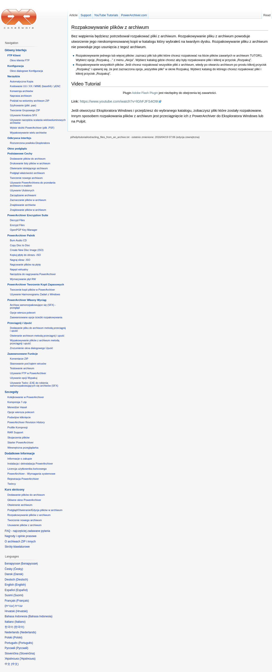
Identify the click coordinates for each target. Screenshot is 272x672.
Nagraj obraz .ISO (20, 259)
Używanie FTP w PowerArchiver (28, 373)
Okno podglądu (17, 148)
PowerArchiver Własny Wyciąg (26, 300)
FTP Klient (13, 55)
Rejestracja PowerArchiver (23, 478)
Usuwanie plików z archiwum (24, 525)
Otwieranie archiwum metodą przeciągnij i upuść (37, 335)
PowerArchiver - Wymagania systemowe (31, 473)
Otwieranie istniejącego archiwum (29, 168)
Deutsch (22, 579)
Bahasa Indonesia (40, 616)
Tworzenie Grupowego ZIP (25, 110)
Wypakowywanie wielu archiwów (28, 132)
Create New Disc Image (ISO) (26, 250)
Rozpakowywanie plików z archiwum (110, 27)
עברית (9, 605)
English (20, 584)
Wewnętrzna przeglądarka (22, 447)
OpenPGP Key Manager (23, 229)
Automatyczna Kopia (21, 81)
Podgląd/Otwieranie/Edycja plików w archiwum (34, 510)
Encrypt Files (17, 225)
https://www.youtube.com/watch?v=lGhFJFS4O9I (119, 101)
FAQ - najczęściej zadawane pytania (27, 531)
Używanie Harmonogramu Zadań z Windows (35, 294)
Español (22, 590)
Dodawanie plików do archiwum (27, 158)
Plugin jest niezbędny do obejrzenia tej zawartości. (170, 93)
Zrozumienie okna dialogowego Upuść (31, 348)
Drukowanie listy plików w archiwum (30, 163)
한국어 (19, 627)
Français (22, 600)
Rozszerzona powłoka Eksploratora (30, 143)
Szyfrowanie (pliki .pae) (23, 105)
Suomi (18, 595)
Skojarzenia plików (18, 437)
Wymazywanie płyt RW (23, 279)
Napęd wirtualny (19, 269)
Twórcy (11, 483)
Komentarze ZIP (19, 358)
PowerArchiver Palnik (21, 235)
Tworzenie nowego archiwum (26, 178)
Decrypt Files (17, 220)
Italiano (20, 621)
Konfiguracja (15, 66)
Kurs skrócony (14, 489)
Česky (18, 569)
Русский (22, 648)
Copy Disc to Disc (20, 245)
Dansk (18, 574)
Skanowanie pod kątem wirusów (28, 363)
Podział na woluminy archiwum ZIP (29, 100)
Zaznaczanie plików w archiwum (28, 200)
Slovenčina (27, 653)
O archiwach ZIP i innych (20, 541)
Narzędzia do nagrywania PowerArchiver (33, 274)
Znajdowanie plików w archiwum (28, 209)
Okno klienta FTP (20, 60)
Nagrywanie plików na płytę (25, 264)
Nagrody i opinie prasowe (20, 536)
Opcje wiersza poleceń (22, 312)
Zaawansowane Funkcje (22, 353)
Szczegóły (11, 392)
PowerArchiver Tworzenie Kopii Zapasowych (35, 284)
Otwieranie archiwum (19, 504)
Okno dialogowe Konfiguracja (26, 70)
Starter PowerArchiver (20, 442)
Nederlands (28, 632)
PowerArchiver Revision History (26, 422)
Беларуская (29, 563)
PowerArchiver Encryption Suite (27, 215)
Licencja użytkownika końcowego (27, 468)
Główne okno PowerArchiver (24, 500)
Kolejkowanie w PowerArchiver (25, 397)
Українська (27, 658)
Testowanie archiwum (22, 368)
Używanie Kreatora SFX (23, 115)
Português (25, 643)
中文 (15, 664)
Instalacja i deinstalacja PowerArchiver (30, 463)
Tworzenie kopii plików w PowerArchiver (32, 289)
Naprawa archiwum (21, 95)
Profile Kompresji (17, 427)
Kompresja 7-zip (16, 402)
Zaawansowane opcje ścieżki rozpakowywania (36, 317)
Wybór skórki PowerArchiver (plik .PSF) (32, 127)
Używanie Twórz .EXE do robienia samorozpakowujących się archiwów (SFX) (34, 384)
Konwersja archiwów (21, 91)
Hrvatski (22, 611)
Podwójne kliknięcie (18, 417)
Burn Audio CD (18, 240)
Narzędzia (13, 76)
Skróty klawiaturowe (17, 546)
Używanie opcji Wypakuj (23, 377)
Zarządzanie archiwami (23, 195)
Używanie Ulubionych (22, 190)
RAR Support (15, 432)
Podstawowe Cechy (19, 153)
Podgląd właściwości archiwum (27, 173)
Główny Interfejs (15, 50)
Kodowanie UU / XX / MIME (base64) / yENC (35, 86)
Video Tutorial (86, 83)
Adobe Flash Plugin (145, 93)
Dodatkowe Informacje (20, 453)
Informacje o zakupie (19, 458)
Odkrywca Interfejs (19, 138)
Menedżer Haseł (17, 407)
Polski (17, 637)
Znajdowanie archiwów (23, 205)
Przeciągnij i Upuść (19, 323)
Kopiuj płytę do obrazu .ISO (25, 254)
